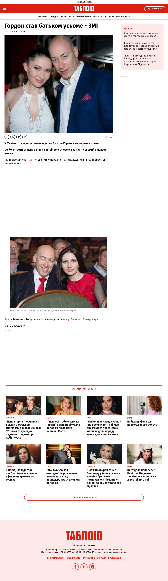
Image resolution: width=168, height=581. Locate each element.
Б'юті (71, 16)
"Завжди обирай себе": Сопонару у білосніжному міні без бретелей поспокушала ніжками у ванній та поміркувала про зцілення (104, 478)
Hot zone (109, 16)
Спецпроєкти (123, 16)
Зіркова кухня (83, 16)
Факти (32, 159)
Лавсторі (97, 16)
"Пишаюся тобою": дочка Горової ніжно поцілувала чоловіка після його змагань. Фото (63, 426)
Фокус (128, 28)
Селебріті (42, 16)
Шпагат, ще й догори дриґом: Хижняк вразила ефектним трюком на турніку (22, 474)
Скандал (54, 16)
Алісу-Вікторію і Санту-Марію (81, 319)
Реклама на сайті (55, 558)
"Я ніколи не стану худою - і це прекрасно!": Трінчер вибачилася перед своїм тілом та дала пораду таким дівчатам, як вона (104, 428)
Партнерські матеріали (94, 558)
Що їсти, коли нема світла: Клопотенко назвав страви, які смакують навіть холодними (142, 46)
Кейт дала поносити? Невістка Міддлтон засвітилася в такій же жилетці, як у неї (141, 474)
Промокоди (114, 558)
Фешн (63, 16)
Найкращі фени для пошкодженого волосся (142, 423)
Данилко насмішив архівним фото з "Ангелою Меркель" (141, 34)
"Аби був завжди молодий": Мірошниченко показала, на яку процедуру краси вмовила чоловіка (63, 476)
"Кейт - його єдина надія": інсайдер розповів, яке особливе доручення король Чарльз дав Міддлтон (141, 60)
